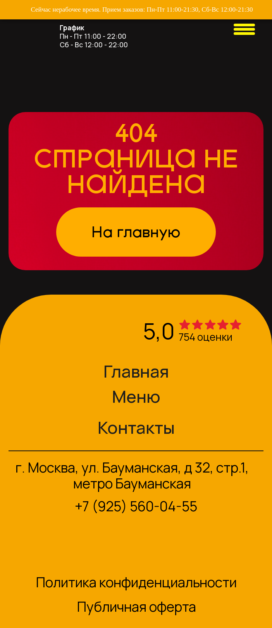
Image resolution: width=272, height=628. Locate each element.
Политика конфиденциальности (136, 582)
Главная (136, 371)
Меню (136, 396)
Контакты (136, 427)
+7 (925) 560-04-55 (136, 506)
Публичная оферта (136, 606)
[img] (21, 28)
